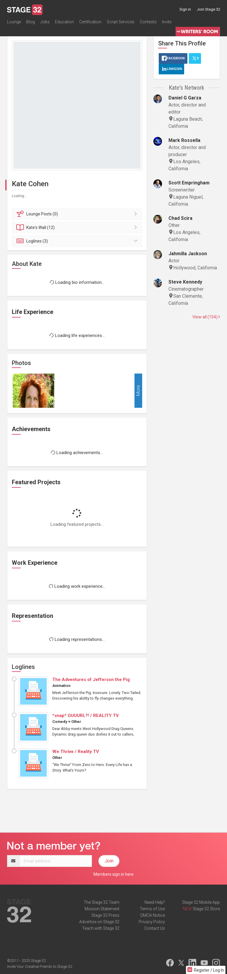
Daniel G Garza (184, 98)
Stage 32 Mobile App (201, 902)
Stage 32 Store (206, 908)
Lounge (14, 21)
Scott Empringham (189, 183)
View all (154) (206, 317)
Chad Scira (180, 218)
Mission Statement (102, 908)
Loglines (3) (78, 241)
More (138, 390)
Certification (90, 21)
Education (64, 21)
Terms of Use (152, 908)
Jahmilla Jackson (187, 253)
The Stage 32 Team (101, 902)
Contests (148, 21)
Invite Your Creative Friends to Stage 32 (39, 966)
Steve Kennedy (185, 282)
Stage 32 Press (105, 915)
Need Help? (155, 902)
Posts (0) (78, 213)
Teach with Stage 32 (100, 928)
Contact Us (154, 928)
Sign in (185, 9)
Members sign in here (113, 874)
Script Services (120, 21)
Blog (30, 21)
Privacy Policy (152, 921)
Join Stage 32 (208, 9)
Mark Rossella (184, 140)
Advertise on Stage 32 (99, 921)
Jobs (45, 21)
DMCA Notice (152, 915)
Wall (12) (78, 227)
